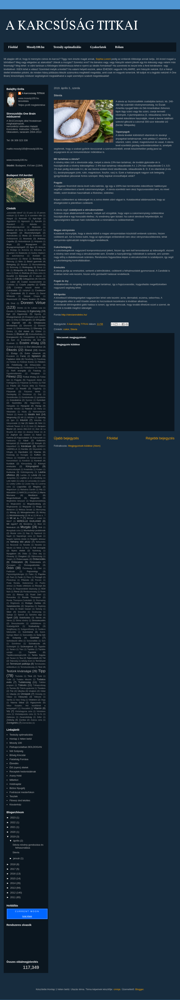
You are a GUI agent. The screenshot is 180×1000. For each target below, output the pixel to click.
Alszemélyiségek (32, 233)
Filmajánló (35, 374)
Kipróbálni (23, 452)
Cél (17, 278)
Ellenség (38, 328)
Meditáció (32, 495)
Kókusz (9, 458)
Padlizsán (10, 571)
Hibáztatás (11, 412)
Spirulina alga (35, 615)
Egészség (35, 311)
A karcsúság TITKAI (33, 93)
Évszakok (10, 356)
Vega (43, 700)
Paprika (41, 574)
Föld (43, 383)
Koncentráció (12, 461)
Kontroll (38, 460)
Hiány (39, 409)
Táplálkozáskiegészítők (16, 655)
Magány (37, 486)
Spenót (21, 615)
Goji (39, 394)
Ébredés (10, 311)
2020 (13, 832)
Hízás (24, 412)
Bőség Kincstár (17, 755)
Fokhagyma (11, 383)
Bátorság (10, 262)
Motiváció (11, 527)
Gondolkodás (12, 397)
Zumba (22, 720)
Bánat (25, 259)
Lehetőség (37, 478)
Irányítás (38, 420)
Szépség (16, 637)
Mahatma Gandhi (27, 490)
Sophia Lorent (103, 59)
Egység (38, 314)
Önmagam (11, 565)
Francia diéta (28, 386)
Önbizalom (17, 562)
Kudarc (39, 469)
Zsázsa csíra (36, 720)
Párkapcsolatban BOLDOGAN (25, 747)
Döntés (20, 308)
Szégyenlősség (27, 629)
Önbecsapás (22, 559)
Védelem (33, 699)
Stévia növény (22, 620)
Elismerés (28, 326)
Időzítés (30, 417)
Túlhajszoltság (39, 685)
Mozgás (26, 527)
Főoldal (13, 47)
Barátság (37, 258)
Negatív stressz (37, 539)
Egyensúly (22, 314)
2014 (13, 883)
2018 (13, 864)
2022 (13, 822)
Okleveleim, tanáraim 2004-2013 (23, 132)
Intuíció (24, 420)
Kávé (25, 440)
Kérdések (26, 446)
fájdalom (36, 356)
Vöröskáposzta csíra (24, 714)
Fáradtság (29, 359)
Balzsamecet (11, 259)
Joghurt (14, 434)
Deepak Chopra (32, 296)
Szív (43, 641)
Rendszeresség (30, 592)
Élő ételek (24, 331)
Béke (20, 262)
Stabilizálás (24, 617)
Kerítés (24, 449)
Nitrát (18, 548)
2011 (13, 897)
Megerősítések (13, 498)
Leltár (21, 481)
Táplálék (32, 652)
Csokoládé (16, 293)
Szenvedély (28, 635)
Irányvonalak (11, 423)
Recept (38, 585)
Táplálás (31, 649)
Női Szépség (16, 751)
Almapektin (11, 233)
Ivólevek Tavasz (13, 426)
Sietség (39, 609)
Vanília (9, 700)
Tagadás (41, 647)
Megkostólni (16, 504)
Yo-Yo (39, 714)
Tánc (21, 649)
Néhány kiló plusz (20, 541)
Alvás (25, 235)
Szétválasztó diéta (14, 641)
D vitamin (30, 293)
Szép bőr (41, 635)
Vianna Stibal (17, 702)
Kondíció (26, 461)
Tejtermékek (32, 658)
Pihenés (25, 580)
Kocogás (24, 455)
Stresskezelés (38, 620)
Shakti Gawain (24, 609)
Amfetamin (37, 236)
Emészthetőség (35, 334)
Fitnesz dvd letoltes (19, 800)
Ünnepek (25, 693)
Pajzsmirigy (32, 571)
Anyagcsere (31, 244)
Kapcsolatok (23, 437)
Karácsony (11, 441)
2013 (13, 887)
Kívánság (10, 455)
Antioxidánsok (24, 241)
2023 (13, 817)
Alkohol (10, 230)
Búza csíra (37, 273)
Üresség (38, 694)
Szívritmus (16, 644)
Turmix (12, 688)
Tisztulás (19, 676)
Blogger (139, 989)
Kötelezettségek (13, 469)
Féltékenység (12, 367)
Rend (16, 591)
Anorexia (27, 238)
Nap (28, 533)
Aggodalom (11, 221)
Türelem (41, 688)
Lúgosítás (21, 486)
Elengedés (27, 319)
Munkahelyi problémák (34, 530)
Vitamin (38, 708)
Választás (23, 696)
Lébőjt (34, 475)
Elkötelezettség (23, 328)
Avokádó (36, 256)
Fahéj (23, 356)
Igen (12, 420)
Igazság (41, 417)
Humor (20, 414)
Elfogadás (40, 319)
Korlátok (10, 463)
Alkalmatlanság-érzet (15, 227)
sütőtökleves (35, 623)
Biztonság (14, 267)
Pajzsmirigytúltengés (15, 574)
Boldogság (27, 267)
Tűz (11, 691)
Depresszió (11, 299)
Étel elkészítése (34, 347)
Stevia (74, 329)
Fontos (35, 383)
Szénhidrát (28, 632)
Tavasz (13, 658)
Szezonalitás (32, 641)
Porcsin (38, 580)
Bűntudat (23, 276)
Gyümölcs (17, 403)
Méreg (13, 512)
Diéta (42, 299)
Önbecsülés (39, 559)
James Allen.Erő (24, 429)
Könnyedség (26, 464)
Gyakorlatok (98, 47)
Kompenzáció (36, 458)
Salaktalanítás (13, 606)
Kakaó (38, 435)
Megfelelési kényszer (15, 501)
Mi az (30, 515)
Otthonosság (36, 556)
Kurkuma (10, 472)
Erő (39, 340)
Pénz (29, 577)
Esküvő (20, 347)
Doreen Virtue (33, 302)
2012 (13, 892)
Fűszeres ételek (32, 392)
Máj (40, 490)
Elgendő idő (19, 322)
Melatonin (10, 510)
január (17, 858)
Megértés (34, 498)
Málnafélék (11, 493)
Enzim (42, 337)
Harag (38, 406)
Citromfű (41, 279)
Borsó (39, 267)
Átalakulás (23, 253)
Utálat (42, 691)
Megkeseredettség (37, 501)
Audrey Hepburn (38, 253)
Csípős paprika (27, 284)
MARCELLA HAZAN (28, 493)
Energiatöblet (29, 337)
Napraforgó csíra (24, 536)
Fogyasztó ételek (34, 380)
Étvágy (14, 353)
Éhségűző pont (31, 317)
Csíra (42, 284)
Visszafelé (25, 708)
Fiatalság (37, 371)
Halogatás (10, 406)
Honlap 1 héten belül (20, 738)
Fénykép (41, 368)
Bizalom (24, 265)
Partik (20, 577)
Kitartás (37, 452)
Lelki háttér (11, 481)
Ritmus (20, 594)
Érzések (10, 347)
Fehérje (13, 362)
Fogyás (17, 380)
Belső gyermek (34, 261)
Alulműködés (12, 236)
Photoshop (11, 580)
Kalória (9, 437)
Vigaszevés (35, 702)
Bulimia (25, 273)
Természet (40, 661)
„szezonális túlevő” (14, 213)
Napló (9, 536)
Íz (25, 426)
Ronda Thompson (31, 597)
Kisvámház (15, 804)
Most (39, 524)
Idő (22, 417)
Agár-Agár (37, 219)
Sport (9, 617)
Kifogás (9, 452)
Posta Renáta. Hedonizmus (19, 583)
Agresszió (25, 221)
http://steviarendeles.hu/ (74, 314)
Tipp (41, 671)
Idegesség (11, 417)
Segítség (41, 606)
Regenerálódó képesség (26, 589)
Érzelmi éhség (29, 343)
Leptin (42, 481)
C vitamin (37, 276)
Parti (12, 577)
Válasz (9, 697)
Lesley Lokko (15, 484)
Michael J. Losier (34, 518)
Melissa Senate (25, 510)
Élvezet (21, 334)
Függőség (37, 389)
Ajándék (38, 221)
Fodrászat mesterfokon (21, 792)
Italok (31, 423)
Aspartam (10, 253)
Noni (27, 548)
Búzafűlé (10, 276)
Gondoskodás (27, 397)
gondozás (41, 397)
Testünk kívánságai (18, 671)
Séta (12, 609)
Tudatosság (24, 682)
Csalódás (10, 285)
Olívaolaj (10, 556)
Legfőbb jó (24, 478)
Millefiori (13, 780)
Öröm (10, 568)
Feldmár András (27, 362)
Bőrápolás (18, 270)
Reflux (9, 589)
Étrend (28, 350)
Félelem (41, 362)
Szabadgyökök (12, 626)
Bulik (16, 273)
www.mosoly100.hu (16, 160)
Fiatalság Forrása (18, 759)
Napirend (38, 533)
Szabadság (33, 626)
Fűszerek (10, 391)
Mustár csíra (16, 533)
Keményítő (25, 443)
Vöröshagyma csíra (23, 711)
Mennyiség (40, 510)
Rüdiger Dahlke (33, 603)
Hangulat (25, 406)
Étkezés (11, 349)
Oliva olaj (37, 554)
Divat (13, 303)
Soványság (36, 612)
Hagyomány (35, 403)
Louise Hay (30, 484)
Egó (8, 314)
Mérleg (42, 512)
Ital (22, 423)
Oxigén (9, 559)
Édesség (21, 311)
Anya (9, 244)
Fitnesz (11, 376)
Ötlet (39, 568)
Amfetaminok (12, 239)
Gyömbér (41, 400)
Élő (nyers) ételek (18, 767)
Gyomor (29, 400)
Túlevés (22, 685)
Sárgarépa (29, 606)
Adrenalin (23, 219)
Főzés (13, 385)
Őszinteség (27, 568)
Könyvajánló (32, 466)
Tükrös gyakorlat (27, 688)
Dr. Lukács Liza (35, 308)
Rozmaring (40, 600)
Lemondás (32, 481)
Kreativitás (28, 469)
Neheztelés (40, 542)
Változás (37, 697)
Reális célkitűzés (24, 586)
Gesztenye (27, 394)
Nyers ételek (18, 550)
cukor (66, 329)
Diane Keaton (29, 299)
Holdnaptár (15, 784)
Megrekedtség (34, 504)
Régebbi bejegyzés (160, 438)
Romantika (11, 597)
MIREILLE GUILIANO (29, 521)
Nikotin (9, 548)
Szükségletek (26, 646)
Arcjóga (13, 250)
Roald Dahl (35, 595)
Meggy (39, 507)
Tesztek (13, 796)
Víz (8, 711)
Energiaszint (12, 337)
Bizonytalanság (38, 265)
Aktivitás (33, 224)
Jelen (19, 432)
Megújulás (26, 507)
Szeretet (34, 637)
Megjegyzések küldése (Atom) (84, 445)
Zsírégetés (12, 722)
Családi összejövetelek (31, 282)
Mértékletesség (16, 515)
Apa (32, 247)
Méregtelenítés (28, 512)
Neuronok (14, 545)
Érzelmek (10, 343)
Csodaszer (40, 290)
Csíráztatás (11, 290)
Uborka (21, 691)
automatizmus (18, 256)
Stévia (9, 620)
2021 (13, 827)
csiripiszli (26, 290)
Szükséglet (11, 647)
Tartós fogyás (38, 655)
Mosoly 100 (15, 742)
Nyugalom (11, 553)
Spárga (9, 615)
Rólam (119, 47)
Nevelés (26, 545)
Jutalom (27, 435)
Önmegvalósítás (32, 565)
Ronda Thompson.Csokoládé (19, 600)
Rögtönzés (15, 603)
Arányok (41, 247)
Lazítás (23, 475)
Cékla (9, 279)
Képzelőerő (11, 446)
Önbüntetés (35, 562)
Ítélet (40, 423)
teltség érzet (26, 661)
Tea (21, 658)
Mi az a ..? (40, 515)
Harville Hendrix (13, 409)
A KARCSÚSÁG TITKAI (72, 26)
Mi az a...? (16, 518)
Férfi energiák (18, 370)
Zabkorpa (10, 717)
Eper (13, 340)
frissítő (23, 388)
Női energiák (39, 547)
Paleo (31, 574)
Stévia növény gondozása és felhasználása (27, 846)
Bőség (31, 270)
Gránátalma (15, 400)
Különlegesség (27, 472)
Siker (9, 612)
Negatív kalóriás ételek (16, 539)
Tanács (12, 649)
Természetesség (27, 667)
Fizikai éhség (29, 376)
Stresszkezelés (17, 623)
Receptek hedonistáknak (22, 771)
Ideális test (34, 414)
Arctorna (25, 250)
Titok (29, 676)
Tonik (39, 676)
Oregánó (22, 556)
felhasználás (35, 365)
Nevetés (38, 545)
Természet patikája (20, 663)
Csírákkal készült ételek (27, 288)
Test (40, 667)
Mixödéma (27, 524)
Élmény (9, 331)
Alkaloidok (36, 227)
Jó (44, 432)
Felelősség (17, 365)
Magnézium (11, 490)
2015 (13, 878)
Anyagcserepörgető (15, 247)
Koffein (37, 455)
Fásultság (41, 359)
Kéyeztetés (37, 449)
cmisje (117, 989)
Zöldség (10, 720)
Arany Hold (15, 775)
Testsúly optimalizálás (67, 47)
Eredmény (26, 340)
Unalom (32, 691)
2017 (13, 869)
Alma (21, 230)
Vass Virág (20, 700)
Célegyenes (28, 279)
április (16, 840)
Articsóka (38, 250)
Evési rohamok (33, 353)
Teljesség (14, 661)
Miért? (9, 521)
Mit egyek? (12, 524)
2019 (13, 836)
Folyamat (24, 383)
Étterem (42, 350)
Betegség (11, 264)
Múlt (40, 527)
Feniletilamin (29, 368)
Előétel (38, 331)
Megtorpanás (12, 507)
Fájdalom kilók (13, 359)
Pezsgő (38, 577)
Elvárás (9, 334)
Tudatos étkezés (24, 680)
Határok (28, 408)
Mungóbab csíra (13, 531)
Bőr (7, 270)
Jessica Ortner (32, 432)
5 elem (21, 216)
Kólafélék (22, 458)
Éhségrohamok (13, 317)
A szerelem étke (35, 216)
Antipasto (38, 241)
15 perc (29, 213)
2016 (13, 873)
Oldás (24, 554)
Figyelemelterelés (14, 374)
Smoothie (22, 612)
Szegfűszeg (11, 629)
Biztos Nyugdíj (17, 788)
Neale (39, 536)
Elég (16, 320)
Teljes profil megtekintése (31, 105)
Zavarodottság (26, 717)
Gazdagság (11, 394)
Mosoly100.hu (36, 47)
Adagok (9, 219)
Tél (43, 658)
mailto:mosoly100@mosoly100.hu (24, 148)
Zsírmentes (27, 723)
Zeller (39, 717)
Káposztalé (37, 438)
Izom (31, 426)
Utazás (13, 694)
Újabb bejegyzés (66, 438)
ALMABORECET (34, 230)
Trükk (8, 680)
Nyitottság (36, 551)
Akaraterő (10, 224)
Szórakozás (34, 643)
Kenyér (38, 443)
